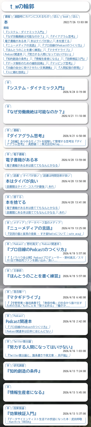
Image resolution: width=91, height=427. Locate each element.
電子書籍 (18, 154)
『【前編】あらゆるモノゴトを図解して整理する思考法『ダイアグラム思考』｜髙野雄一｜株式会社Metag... (44, 142)
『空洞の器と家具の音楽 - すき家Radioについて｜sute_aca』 (44, 233)
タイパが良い (31, 175)
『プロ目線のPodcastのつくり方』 (62, 45)
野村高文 (32, 244)
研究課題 (18, 365)
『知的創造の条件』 (17, 58)
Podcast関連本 (13, 54)
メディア (18, 222)
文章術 (17, 270)
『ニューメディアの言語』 (21, 45)
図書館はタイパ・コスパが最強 (25, 186)
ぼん (56, 16)
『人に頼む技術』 (15, 72)
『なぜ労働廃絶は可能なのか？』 (25, 36)
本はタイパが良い (41, 41)
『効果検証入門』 (75, 58)
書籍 (7, 16)
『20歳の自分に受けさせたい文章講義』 (29, 67)
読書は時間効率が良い (56, 175)
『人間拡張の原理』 (69, 67)
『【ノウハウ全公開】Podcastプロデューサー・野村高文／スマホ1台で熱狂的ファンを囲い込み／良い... (45, 259)
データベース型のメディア (44, 222)
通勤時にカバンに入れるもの (31, 16)
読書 (16, 175)
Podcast (18, 244)
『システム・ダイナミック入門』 (25, 32)
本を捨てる (63, 41)
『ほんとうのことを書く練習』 (24, 50)
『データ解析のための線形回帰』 (25, 63)
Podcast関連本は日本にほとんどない (29, 331)
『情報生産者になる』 (46, 58)
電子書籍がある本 (15, 41)
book (65, 16)
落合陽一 (18, 291)
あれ (51, 186)
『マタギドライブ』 (59, 50)
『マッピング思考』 (61, 63)
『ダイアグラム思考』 (62, 36)
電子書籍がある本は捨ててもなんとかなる (32, 165)
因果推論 (18, 408)
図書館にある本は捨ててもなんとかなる (31, 212)
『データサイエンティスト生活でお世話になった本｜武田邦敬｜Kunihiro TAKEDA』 (44, 420)
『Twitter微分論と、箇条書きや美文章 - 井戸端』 (38, 355)
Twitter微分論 (22, 341)
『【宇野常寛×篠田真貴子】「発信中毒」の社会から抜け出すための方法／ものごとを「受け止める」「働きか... (44, 304)
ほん (75, 16)
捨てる (17, 197)
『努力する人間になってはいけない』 (49, 54)
